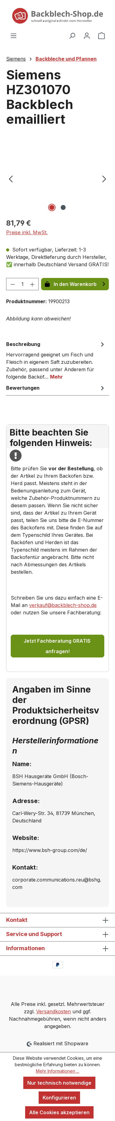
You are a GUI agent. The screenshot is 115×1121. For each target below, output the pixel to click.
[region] (57, 178)
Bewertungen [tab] (56, 388)
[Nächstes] (104, 178)
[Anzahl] (22, 284)
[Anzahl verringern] (12, 284)
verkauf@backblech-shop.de (63, 605)
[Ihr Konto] (86, 35)
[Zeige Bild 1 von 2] (51, 207)
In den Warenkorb (75, 284)
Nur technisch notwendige (59, 1083)
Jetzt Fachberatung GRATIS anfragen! (58, 646)
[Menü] (13, 35)
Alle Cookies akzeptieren (59, 1112)
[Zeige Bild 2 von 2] (63, 207)
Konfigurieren (59, 1098)
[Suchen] (72, 35)
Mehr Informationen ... (57, 1071)
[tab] (56, 360)
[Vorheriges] (10, 178)
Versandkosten (53, 1011)
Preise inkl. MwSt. (27, 232)
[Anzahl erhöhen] (32, 284)
